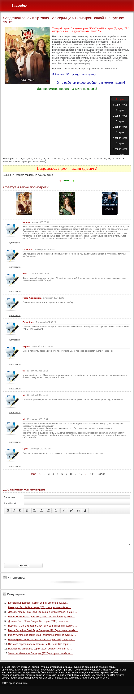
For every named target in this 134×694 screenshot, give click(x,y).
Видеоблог (19, 5)
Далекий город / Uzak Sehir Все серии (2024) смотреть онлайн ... (42, 617)
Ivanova (26, 222)
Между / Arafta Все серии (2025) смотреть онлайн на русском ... (42, 640)
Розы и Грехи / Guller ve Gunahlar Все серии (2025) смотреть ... (41, 645)
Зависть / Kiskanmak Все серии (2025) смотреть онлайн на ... (40, 659)
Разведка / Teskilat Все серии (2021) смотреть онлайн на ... (39, 613)
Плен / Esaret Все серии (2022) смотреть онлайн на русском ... (41, 622)
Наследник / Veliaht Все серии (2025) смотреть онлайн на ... (40, 654)
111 (92, 473)
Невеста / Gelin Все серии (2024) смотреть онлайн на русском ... (42, 631)
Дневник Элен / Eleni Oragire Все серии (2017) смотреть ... (39, 627)
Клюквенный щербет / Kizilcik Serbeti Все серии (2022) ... (38, 608)
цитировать (14, 243)
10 (80, 473)
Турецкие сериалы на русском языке (33, 175)
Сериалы (7, 175)
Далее (101, 473)
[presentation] (33, 559)
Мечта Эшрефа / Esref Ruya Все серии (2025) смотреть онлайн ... (43, 636)
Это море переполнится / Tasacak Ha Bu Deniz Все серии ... (39, 650)
